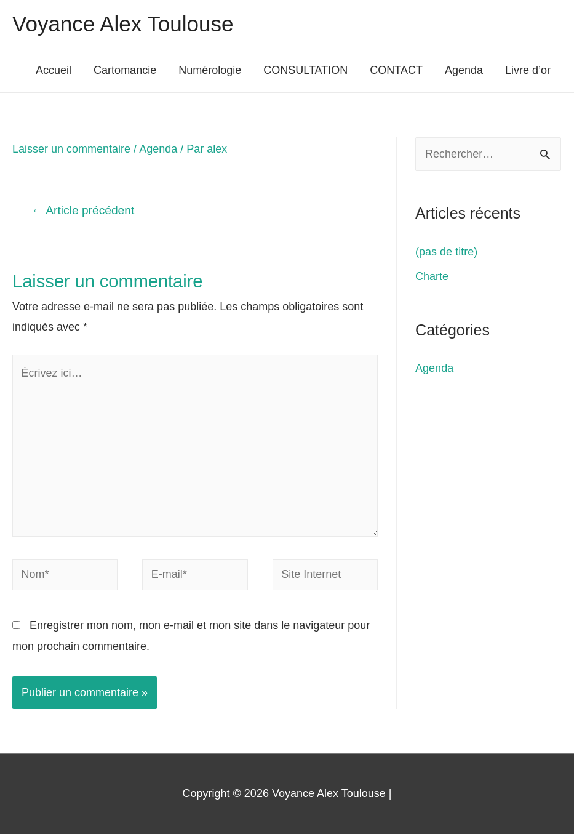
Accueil (53, 70)
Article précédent (82, 210)
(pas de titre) (446, 252)
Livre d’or (528, 70)
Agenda (464, 70)
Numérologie (209, 70)
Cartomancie (125, 70)
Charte (431, 276)
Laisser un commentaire (71, 149)
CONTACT (396, 70)
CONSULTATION (305, 70)
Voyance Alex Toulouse (122, 24)
